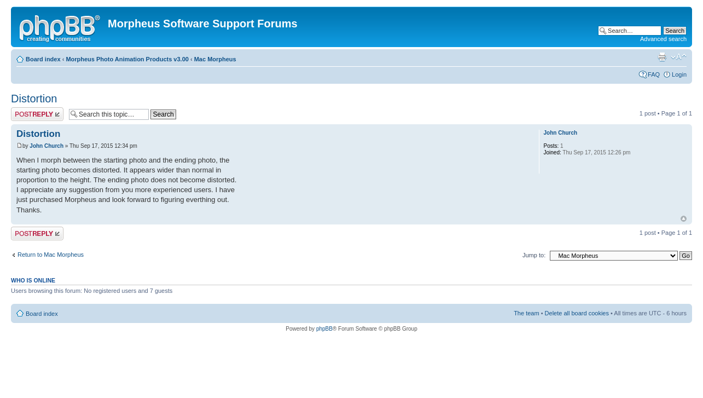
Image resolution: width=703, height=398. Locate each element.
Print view (662, 57)
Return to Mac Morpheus (51, 254)
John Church (46, 146)
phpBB (324, 329)
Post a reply (37, 114)
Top (684, 219)
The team (526, 313)
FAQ (654, 74)
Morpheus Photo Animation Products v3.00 (127, 59)
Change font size (679, 57)
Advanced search (663, 39)
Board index (43, 59)
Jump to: (533, 255)
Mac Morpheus (215, 59)
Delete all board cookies (577, 313)
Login (679, 74)
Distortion (34, 99)
